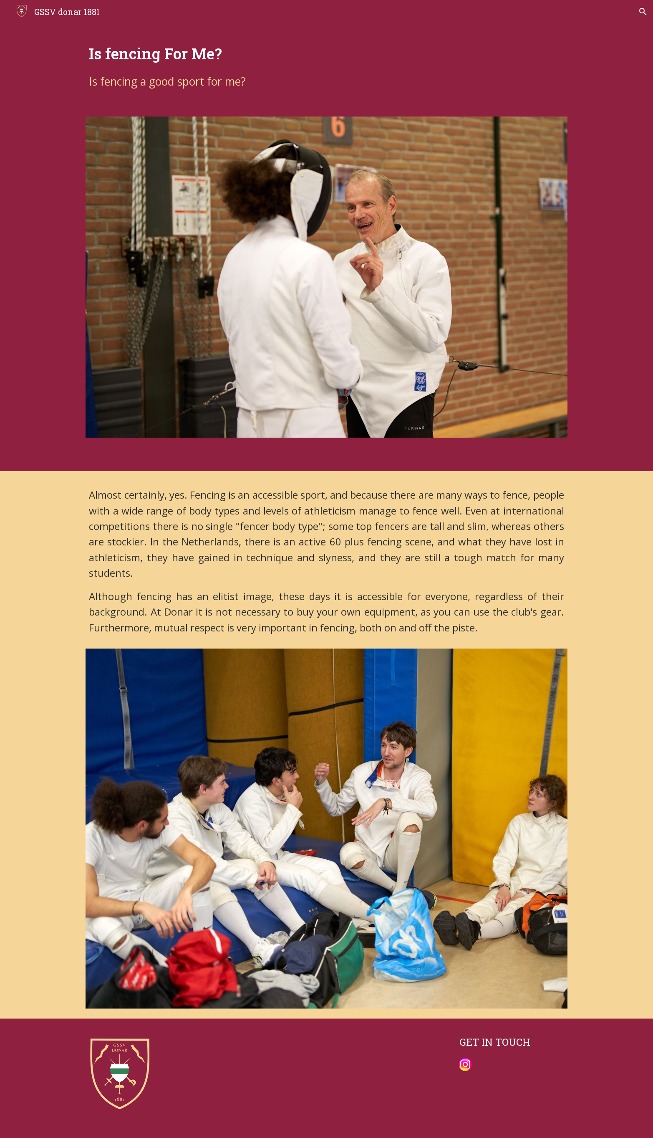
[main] (326, 64)
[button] (643, 12)
